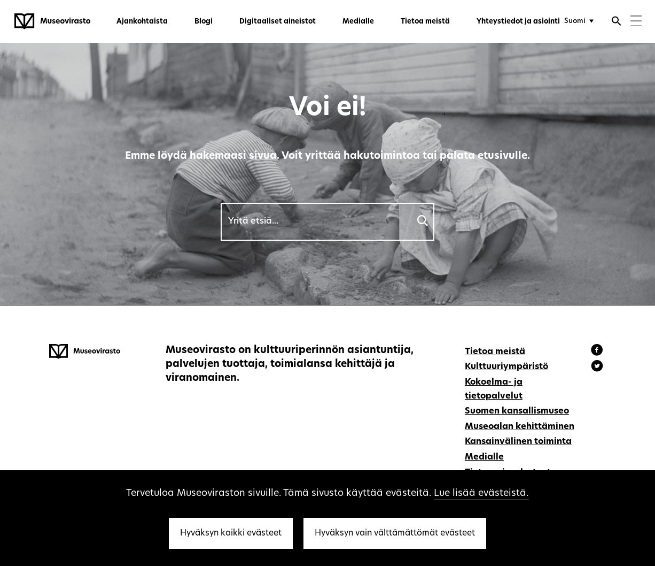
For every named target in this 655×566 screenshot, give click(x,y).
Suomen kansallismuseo (517, 411)
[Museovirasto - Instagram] (597, 367)
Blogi (203, 21)
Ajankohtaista (142, 21)
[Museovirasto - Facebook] (598, 351)
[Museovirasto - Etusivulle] (52, 21)
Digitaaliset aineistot (277, 21)
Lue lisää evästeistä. (481, 493)
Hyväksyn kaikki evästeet (231, 533)
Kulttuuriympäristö (506, 367)
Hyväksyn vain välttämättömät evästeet (395, 533)
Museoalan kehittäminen (519, 427)
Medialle (358, 21)
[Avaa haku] (616, 22)
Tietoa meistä (425, 21)
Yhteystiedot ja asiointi (518, 21)
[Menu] (636, 22)
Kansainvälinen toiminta (518, 442)
